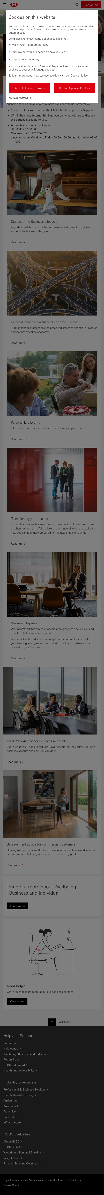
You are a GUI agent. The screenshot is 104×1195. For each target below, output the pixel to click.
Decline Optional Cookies (74, 88)
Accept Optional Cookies (29, 88)
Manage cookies (19, 97)
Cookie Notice (79, 75)
